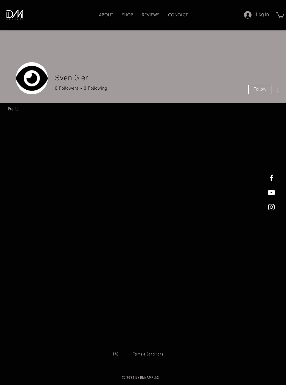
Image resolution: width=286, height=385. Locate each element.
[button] (127, 15)
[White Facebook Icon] (271, 178)
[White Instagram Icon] (271, 207)
